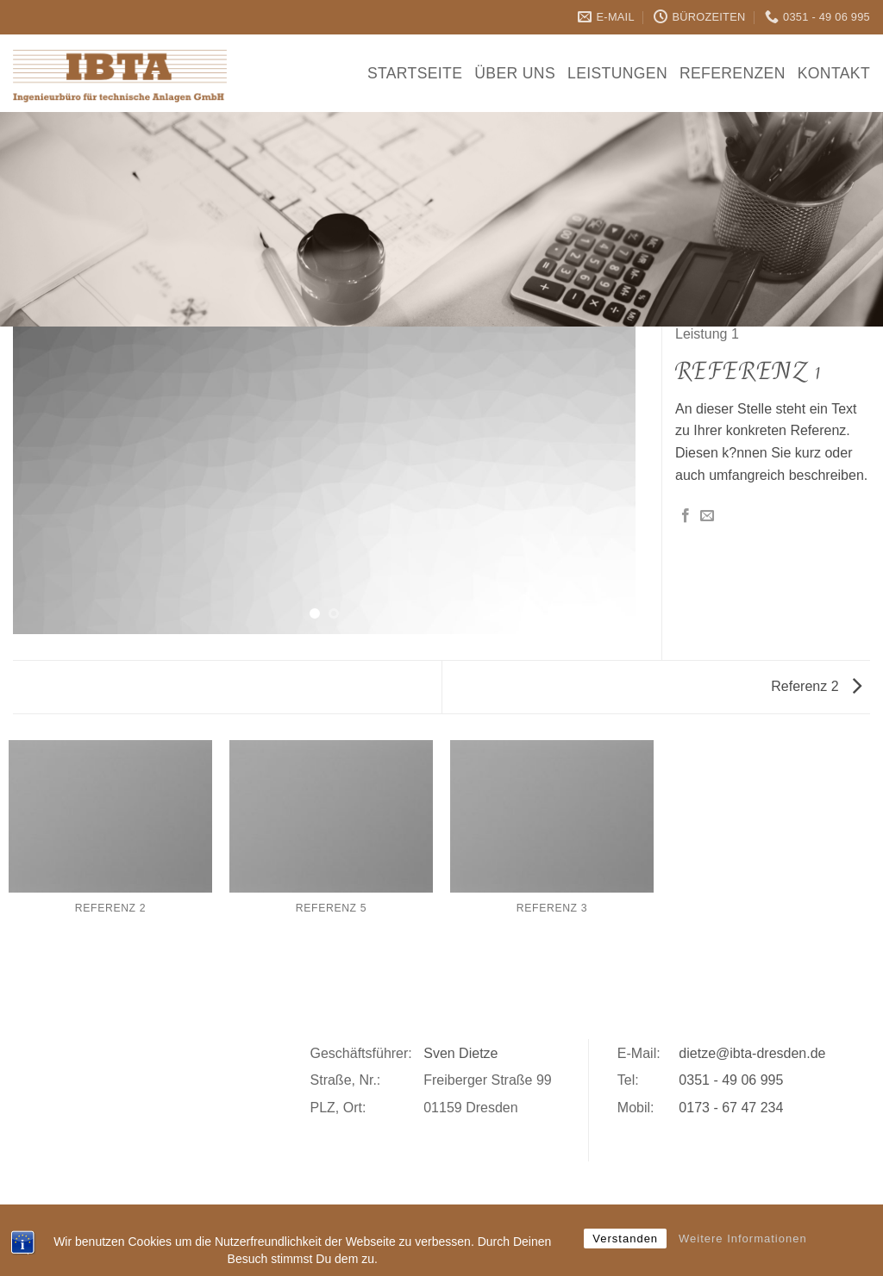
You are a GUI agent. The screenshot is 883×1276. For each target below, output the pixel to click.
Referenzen (732, 73)
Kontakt (834, 73)
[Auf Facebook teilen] (685, 516)
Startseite (414, 73)
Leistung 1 (707, 334)
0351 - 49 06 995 (731, 1080)
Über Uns (514, 73)
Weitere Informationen (743, 1238)
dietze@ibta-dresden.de (752, 1053)
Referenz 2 (816, 686)
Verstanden (625, 1238)
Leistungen (617, 73)
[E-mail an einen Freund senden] (707, 516)
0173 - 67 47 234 (731, 1107)
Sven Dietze (460, 1053)
